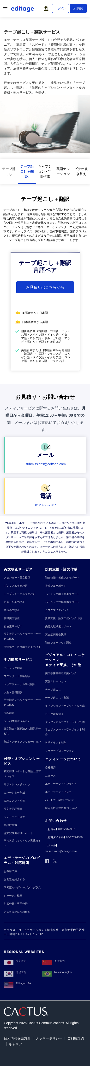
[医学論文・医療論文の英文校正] (22, 647)
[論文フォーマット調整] (58, 642)
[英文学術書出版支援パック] (61, 673)
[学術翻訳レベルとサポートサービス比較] (23, 702)
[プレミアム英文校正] (16, 585)
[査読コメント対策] (14, 800)
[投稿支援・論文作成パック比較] (63, 618)
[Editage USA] (17, 983)
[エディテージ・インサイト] (61, 783)
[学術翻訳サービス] (18, 659)
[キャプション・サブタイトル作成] (65, 705)
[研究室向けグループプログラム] (22, 887)
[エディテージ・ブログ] (58, 791)
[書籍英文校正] (12, 618)
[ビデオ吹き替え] (81, 171)
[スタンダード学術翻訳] (17, 676)
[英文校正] (15, 961)
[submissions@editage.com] (45, 464)
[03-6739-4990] (74, 837)
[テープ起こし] (9, 171)
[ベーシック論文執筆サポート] (62, 593)
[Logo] (23, 9)
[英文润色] (53, 961)
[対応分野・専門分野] (16, 903)
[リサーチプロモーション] (59, 750)
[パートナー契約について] (59, 800)
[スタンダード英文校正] (17, 577)
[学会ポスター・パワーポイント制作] (65, 732)
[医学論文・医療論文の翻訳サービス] (23, 731)
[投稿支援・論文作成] (61, 569)
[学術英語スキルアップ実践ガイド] (23, 843)
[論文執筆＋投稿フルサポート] (62, 577)
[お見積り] (78, 8)
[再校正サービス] (13, 626)
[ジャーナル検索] (13, 895)
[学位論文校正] (12, 610)
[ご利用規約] (75, 1038)
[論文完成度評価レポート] (18, 833)
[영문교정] (15, 972)
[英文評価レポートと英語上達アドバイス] (23, 774)
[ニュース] (50, 775)
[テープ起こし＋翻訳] (27, 171)
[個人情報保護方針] (17, 1038)
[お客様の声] (10, 871)
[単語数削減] (10, 825)
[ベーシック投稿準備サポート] (62, 602)
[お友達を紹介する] (14, 879)
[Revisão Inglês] (57, 972)
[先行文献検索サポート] (58, 626)
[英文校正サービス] (18, 569)
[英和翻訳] (9, 713)
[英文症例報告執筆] (55, 634)
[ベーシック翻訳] (13, 668)
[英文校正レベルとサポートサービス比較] (23, 636)
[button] (47, 7)
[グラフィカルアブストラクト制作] (65, 722)
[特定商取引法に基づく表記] (61, 808)
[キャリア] (15, 1044)
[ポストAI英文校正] (14, 602)
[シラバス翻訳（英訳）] (17, 721)
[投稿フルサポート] (55, 585)
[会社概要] (50, 767)
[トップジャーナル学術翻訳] (20, 684)
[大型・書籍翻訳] (13, 692)
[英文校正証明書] (13, 808)
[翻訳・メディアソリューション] (22, 741)
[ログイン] (60, 8)
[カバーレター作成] (14, 792)
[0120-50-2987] (45, 505)
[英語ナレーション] (63, 171)
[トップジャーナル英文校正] (20, 593)
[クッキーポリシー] (49, 1038)
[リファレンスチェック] (17, 784)
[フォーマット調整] (14, 817)
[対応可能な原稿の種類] (17, 911)
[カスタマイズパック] (57, 610)
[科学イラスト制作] (55, 742)
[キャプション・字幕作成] (45, 171)
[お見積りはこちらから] (45, 287)
